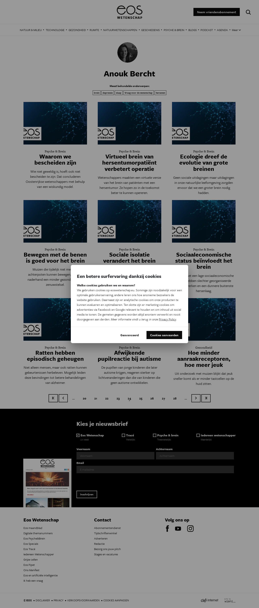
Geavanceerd (129, 335)
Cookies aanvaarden (164, 335)
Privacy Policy (167, 319)
